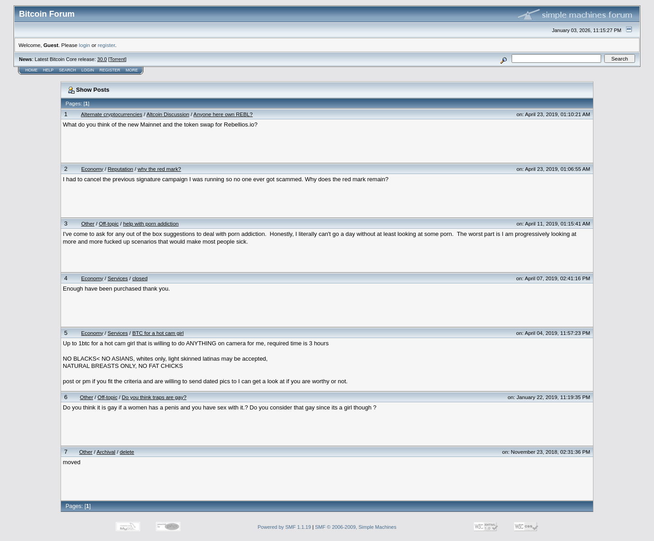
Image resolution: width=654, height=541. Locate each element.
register (106, 45)
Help (48, 70)
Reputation (120, 169)
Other (87, 223)
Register (109, 70)
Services (118, 278)
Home (31, 70)
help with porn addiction (151, 223)
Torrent (117, 59)
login (84, 45)
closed (140, 278)
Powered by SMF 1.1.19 (284, 527)
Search (67, 70)
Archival (106, 452)
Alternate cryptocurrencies (111, 114)
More (132, 70)
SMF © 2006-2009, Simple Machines (355, 527)
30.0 (102, 59)
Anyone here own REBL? (223, 114)
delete (127, 452)
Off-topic (109, 223)
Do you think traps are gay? (154, 397)
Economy (92, 169)
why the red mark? (159, 169)
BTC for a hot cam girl (158, 333)
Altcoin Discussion (167, 114)
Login (87, 70)
